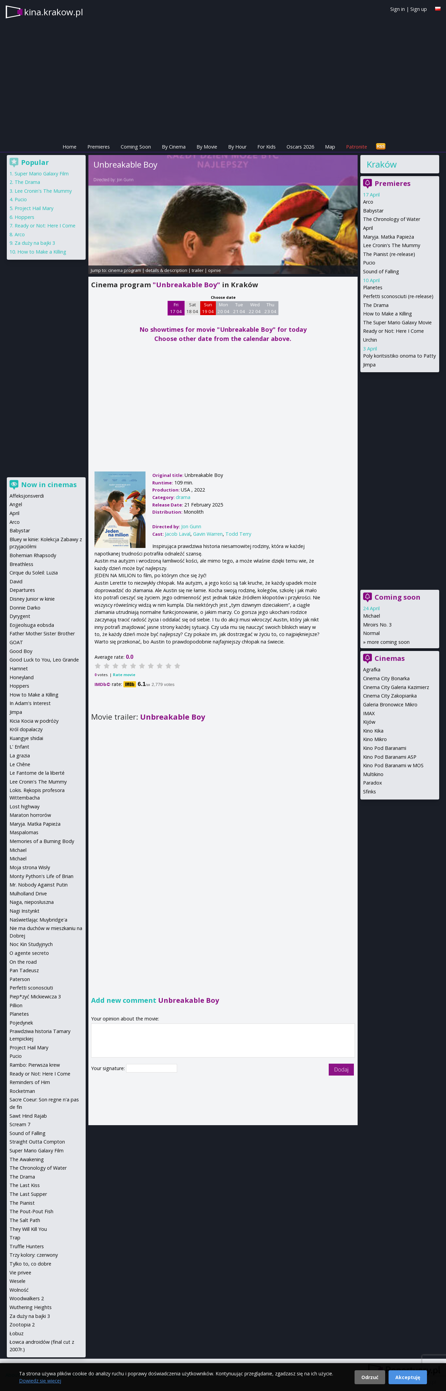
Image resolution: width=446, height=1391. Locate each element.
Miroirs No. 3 (377, 624)
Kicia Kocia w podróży (34, 721)
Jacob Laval (177, 534)
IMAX (369, 713)
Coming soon (398, 597)
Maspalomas (24, 832)
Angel (16, 504)
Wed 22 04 (255, 308)
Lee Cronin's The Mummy (391, 245)
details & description (166, 270)
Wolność (19, 1290)
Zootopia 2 (22, 1324)
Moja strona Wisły (30, 867)
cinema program (124, 270)
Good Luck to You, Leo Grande (44, 659)
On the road (23, 962)
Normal (371, 633)
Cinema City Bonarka (386, 678)
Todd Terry (238, 534)
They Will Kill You (28, 1229)
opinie (214, 270)
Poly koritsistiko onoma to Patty (399, 356)
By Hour (237, 146)
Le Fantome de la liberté (37, 773)
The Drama (376, 305)
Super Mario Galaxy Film (42, 173)
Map (330, 146)
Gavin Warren (208, 534)
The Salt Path (25, 1220)
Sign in (397, 9)
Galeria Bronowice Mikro (390, 704)
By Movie (206, 146)
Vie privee (20, 1272)
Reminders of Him (30, 1082)
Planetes (372, 287)
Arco (368, 202)
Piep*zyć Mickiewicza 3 (35, 996)
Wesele (17, 1281)
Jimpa (369, 364)
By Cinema (174, 146)
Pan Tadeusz (24, 970)
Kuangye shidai (26, 738)
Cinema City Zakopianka (390, 695)
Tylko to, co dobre (30, 1263)
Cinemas (390, 658)
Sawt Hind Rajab (28, 1116)
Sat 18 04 (192, 308)
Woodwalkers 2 (27, 1298)
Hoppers (24, 217)
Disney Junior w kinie (32, 599)
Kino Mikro (375, 739)
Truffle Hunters (27, 1246)
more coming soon (388, 642)
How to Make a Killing (387, 313)
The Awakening (27, 1159)
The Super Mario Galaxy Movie (397, 322)
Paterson (20, 979)
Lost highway (24, 806)
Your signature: (108, 1068)
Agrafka (371, 669)
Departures (22, 590)
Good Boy (21, 651)
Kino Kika (373, 730)
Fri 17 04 (176, 308)
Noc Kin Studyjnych (31, 944)
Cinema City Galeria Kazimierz (396, 687)
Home (69, 146)
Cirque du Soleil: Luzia (34, 572)
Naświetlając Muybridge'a (38, 919)
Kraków (381, 164)
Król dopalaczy (26, 729)
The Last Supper (28, 1194)
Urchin (370, 340)
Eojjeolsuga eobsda (32, 625)
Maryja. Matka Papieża (388, 237)
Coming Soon (136, 146)
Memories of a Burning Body (42, 841)
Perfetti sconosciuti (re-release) (398, 296)
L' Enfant (19, 746)
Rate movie (124, 674)
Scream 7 (20, 1124)
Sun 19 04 (208, 308)
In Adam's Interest (30, 703)
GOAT (16, 642)
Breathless (21, 564)
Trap (15, 1237)
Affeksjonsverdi (27, 496)
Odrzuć (369, 1377)
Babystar (373, 210)
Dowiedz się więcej (40, 1380)
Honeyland (22, 677)
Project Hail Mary (34, 208)
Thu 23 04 (270, 308)
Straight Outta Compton (37, 1141)
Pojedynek (21, 1022)
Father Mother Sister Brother (42, 633)
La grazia (20, 755)
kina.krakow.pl (53, 12)
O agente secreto (29, 953)
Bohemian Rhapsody (33, 555)
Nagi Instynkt (24, 911)
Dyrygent (20, 616)
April (368, 228)
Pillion (16, 1005)
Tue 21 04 (239, 308)
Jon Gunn (125, 180)
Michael (371, 616)
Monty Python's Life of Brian (41, 876)
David (16, 581)
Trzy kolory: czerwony (34, 1255)
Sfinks (369, 791)
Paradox (372, 782)
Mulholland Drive (28, 893)
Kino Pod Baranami (384, 748)
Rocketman (22, 1091)
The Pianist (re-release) (389, 254)
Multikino (373, 774)
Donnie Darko (25, 607)
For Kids (266, 146)
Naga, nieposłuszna (32, 902)
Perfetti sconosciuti (31, 987)
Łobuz (16, 1333)
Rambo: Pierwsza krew (35, 1065)
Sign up (418, 9)
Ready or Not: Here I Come (393, 331)
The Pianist (22, 1203)
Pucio (369, 262)
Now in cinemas (49, 484)
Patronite (356, 146)
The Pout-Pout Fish (31, 1211)
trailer (198, 270)
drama (183, 497)
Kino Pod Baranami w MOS (393, 765)
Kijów (369, 722)
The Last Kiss (25, 1185)
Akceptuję (407, 1377)
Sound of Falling (381, 271)
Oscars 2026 (300, 146)
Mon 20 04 (223, 308)
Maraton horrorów (30, 815)
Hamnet (19, 668)
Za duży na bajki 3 (35, 243)
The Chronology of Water (391, 219)
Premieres (98, 146)
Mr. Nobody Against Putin (39, 884)
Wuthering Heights (31, 1307)
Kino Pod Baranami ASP (389, 757)
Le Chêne (20, 764)
